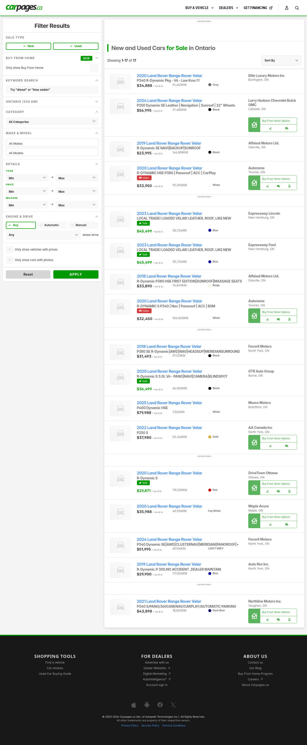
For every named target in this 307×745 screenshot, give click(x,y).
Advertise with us (157, 662)
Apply (75, 274)
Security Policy (150, 725)
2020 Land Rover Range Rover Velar (169, 75)
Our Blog (255, 668)
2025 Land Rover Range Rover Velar (169, 403)
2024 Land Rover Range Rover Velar (169, 100)
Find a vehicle (55, 662)
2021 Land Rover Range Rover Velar (169, 601)
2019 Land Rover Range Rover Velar (169, 143)
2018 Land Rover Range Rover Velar (169, 276)
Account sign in (157, 685)
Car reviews (55, 668)
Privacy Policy (129, 725)
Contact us (255, 662)
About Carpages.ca (255, 685)
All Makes (52, 143)
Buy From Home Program (255, 673)
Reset (28, 274)
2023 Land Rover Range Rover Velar (169, 213)
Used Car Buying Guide (55, 673)
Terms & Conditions (174, 725)
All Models (52, 153)
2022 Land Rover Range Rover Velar (169, 427)
